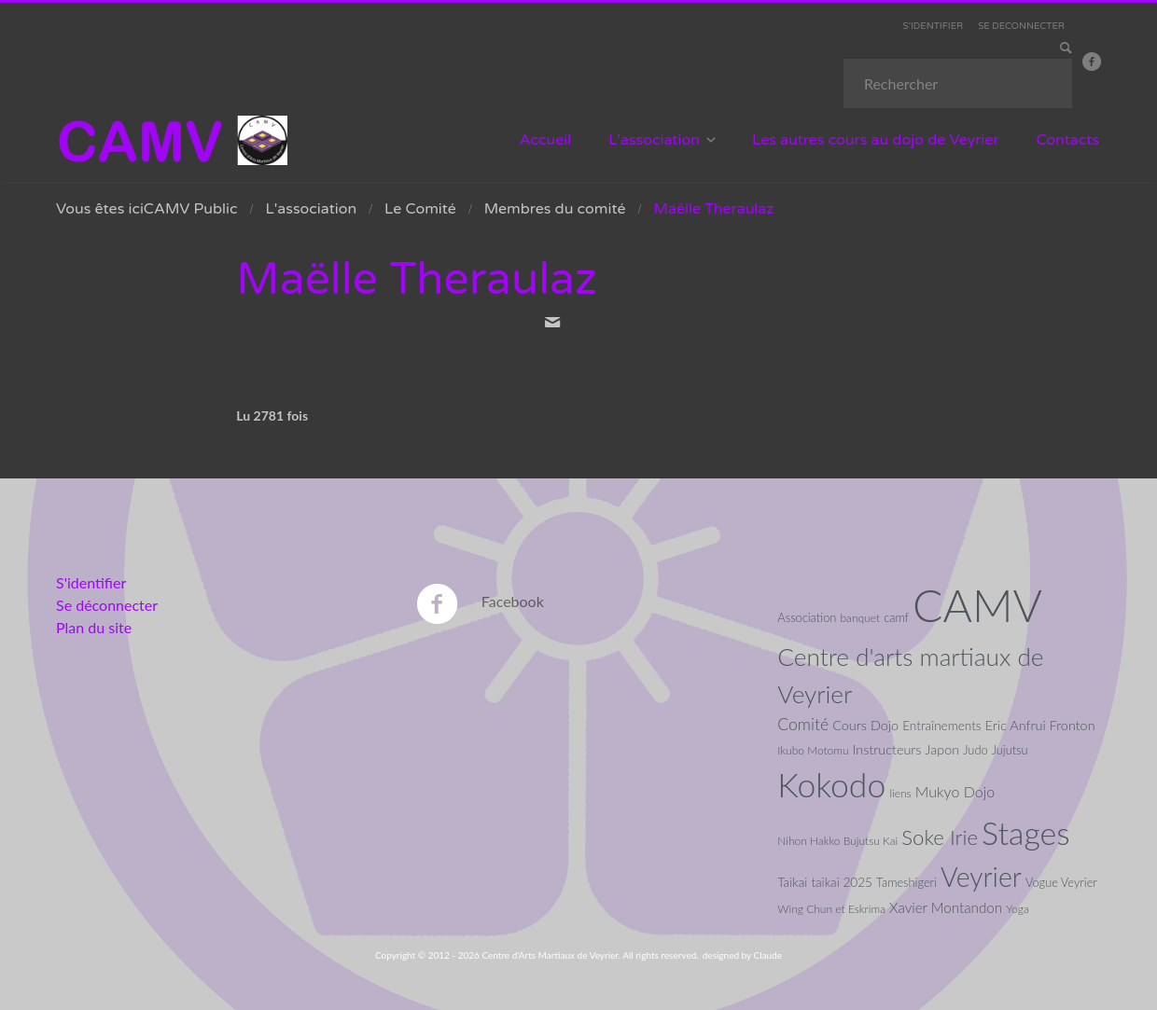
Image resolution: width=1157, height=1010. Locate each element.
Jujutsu (1010, 749)
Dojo (885, 725)
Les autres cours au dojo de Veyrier (875, 140)
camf (896, 617)
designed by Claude (742, 955)
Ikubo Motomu (812, 750)
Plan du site (94, 627)
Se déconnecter (107, 605)
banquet (860, 618)
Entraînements (941, 725)
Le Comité (420, 209)
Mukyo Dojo (955, 791)
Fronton (1072, 725)
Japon (943, 749)
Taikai (792, 882)
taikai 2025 (841, 882)
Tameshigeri (906, 882)
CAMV (977, 604)
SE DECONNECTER (1021, 26)
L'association (654, 140)
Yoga (1017, 909)
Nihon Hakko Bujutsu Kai (837, 841)
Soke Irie (939, 837)
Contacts (1068, 140)
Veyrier (981, 876)
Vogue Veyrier (1061, 882)
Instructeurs (887, 749)
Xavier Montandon (945, 907)
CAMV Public (191, 209)
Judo (975, 749)
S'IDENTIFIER (933, 26)
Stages (1026, 832)
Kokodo (831, 785)
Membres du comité (555, 209)
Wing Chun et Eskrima (831, 909)
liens (900, 793)
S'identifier (91, 582)
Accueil (546, 140)
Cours (849, 725)
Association (806, 617)
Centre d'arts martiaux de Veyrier (910, 675)
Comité (803, 724)
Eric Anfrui (1015, 725)
